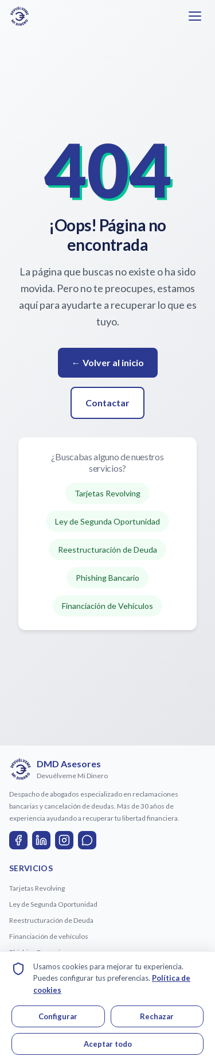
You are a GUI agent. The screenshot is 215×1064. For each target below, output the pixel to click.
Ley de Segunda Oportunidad (107, 521)
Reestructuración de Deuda (107, 549)
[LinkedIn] (41, 840)
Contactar (107, 402)
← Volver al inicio (108, 362)
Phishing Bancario (107, 578)
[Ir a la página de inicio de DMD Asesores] (19, 16)
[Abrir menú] (195, 16)
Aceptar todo (108, 1044)
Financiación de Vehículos (107, 606)
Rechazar (157, 1016)
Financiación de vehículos (48, 936)
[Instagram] (64, 840)
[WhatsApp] (87, 840)
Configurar (57, 1016)
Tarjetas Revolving (107, 493)
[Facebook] (18, 840)
